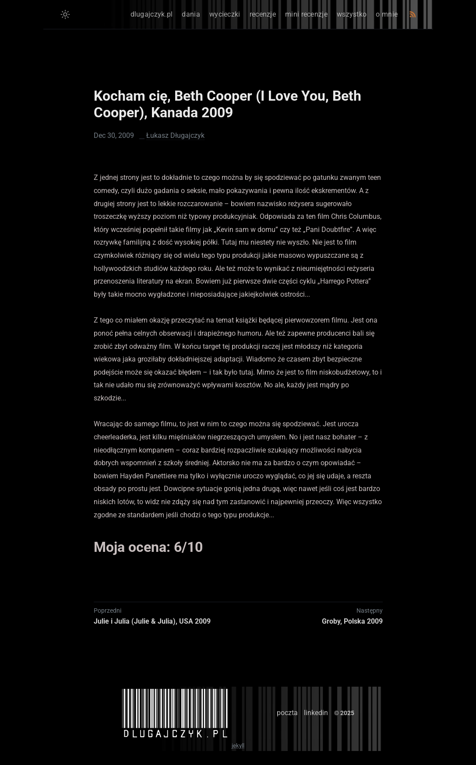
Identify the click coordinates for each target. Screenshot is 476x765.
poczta (287, 713)
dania (191, 14)
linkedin (316, 713)
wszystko (352, 14)
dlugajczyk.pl (151, 14)
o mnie (387, 14)
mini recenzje (306, 14)
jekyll (238, 745)
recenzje (263, 14)
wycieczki (224, 14)
